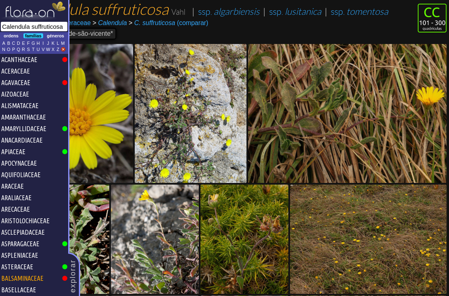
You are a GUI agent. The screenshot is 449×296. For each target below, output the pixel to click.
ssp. (111, 28)
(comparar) (216, 40)
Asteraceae (119, 39)
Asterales (85, 39)
